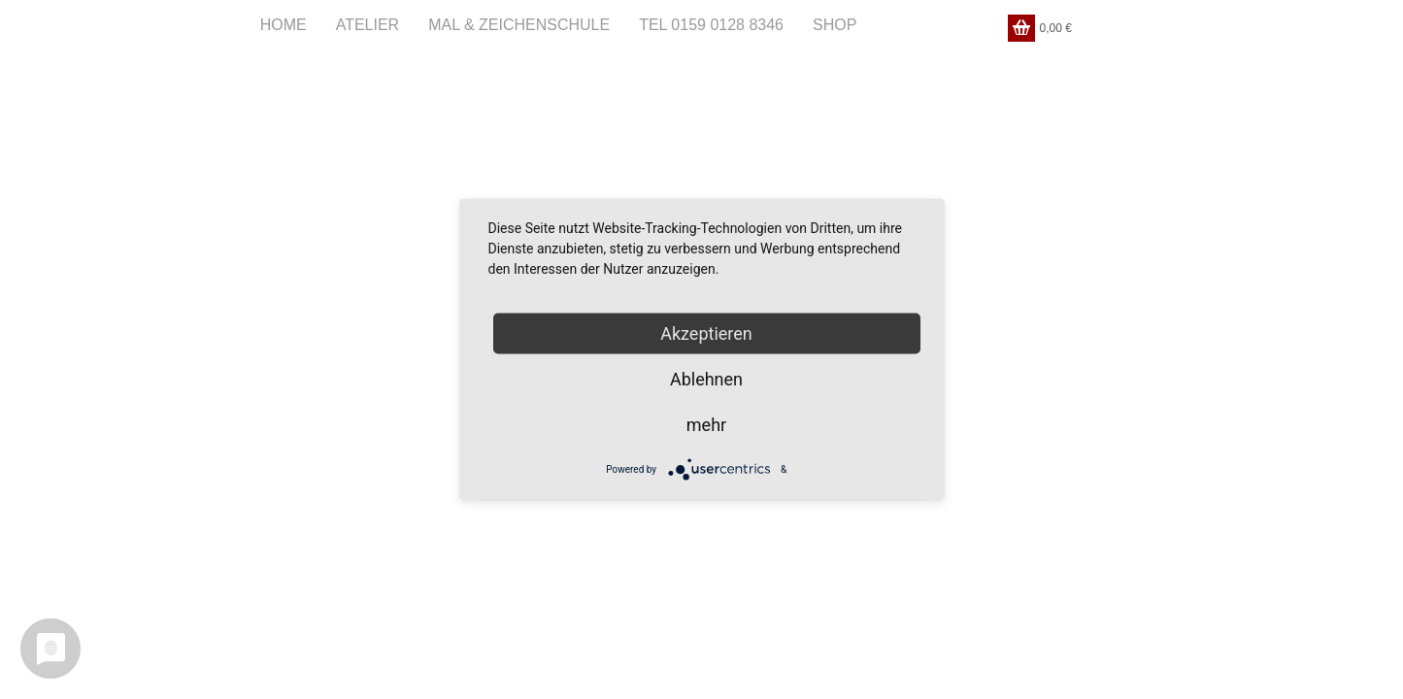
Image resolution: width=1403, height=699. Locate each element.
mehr (706, 425)
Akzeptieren (706, 333)
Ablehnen (706, 379)
